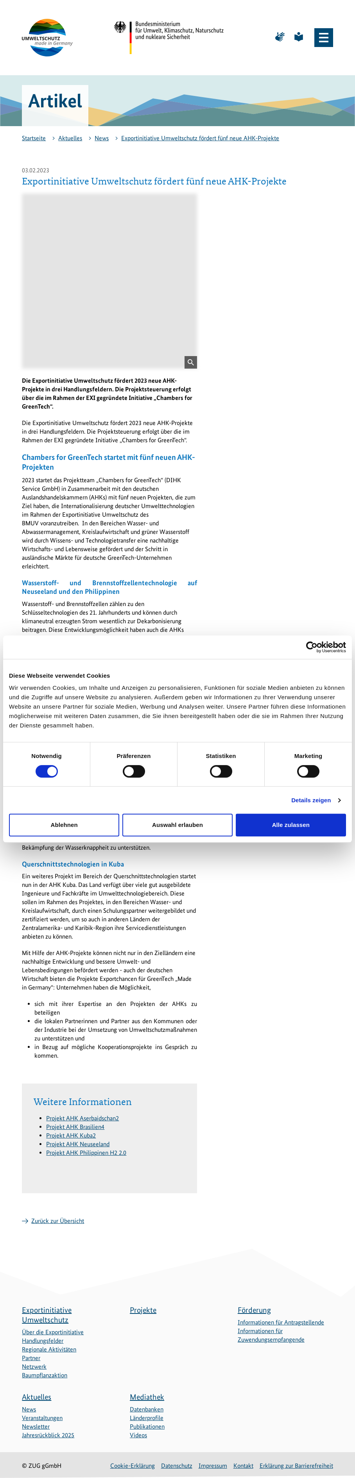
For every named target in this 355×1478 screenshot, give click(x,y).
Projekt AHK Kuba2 (71, 1135)
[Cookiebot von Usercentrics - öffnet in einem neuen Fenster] (312, 647)
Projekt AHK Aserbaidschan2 (82, 1118)
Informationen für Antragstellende (281, 1322)
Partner (31, 1358)
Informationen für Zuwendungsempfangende (271, 1335)
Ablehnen (64, 824)
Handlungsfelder (42, 1340)
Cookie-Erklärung (132, 1465)
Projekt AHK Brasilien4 (75, 1127)
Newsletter (36, 1426)
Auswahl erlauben (177, 824)
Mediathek (147, 1397)
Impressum (213, 1465)
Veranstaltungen (42, 1418)
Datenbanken (146, 1409)
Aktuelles (70, 138)
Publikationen (147, 1426)
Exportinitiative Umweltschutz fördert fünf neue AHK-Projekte (200, 138)
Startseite (34, 138)
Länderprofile (146, 1418)
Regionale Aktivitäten (49, 1349)
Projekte (143, 1310)
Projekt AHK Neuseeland (77, 1144)
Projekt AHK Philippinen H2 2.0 (86, 1152)
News (102, 138)
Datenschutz (176, 1465)
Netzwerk (34, 1366)
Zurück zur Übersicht (57, 1221)
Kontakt (243, 1465)
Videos (138, 1435)
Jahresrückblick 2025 (48, 1435)
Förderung (254, 1310)
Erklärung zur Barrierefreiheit (296, 1465)
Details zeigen (311, 800)
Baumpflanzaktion (44, 1375)
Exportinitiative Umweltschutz (47, 1314)
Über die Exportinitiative (53, 1332)
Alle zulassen (291, 824)
